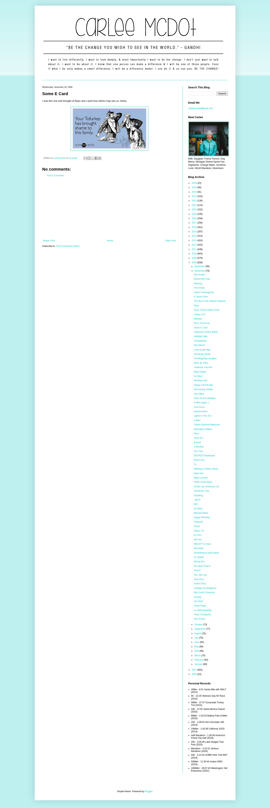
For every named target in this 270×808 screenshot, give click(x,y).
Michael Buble (201, 513)
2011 (194, 249)
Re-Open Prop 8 (202, 566)
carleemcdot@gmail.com (200, 108)
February (199, 660)
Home (110, 240)
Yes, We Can (200, 575)
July (196, 637)
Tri (195, 464)
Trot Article (199, 288)
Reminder (199, 548)
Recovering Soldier (203, 389)
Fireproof (198, 522)
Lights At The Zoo (202, 415)
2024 (194, 192)
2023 (194, 196)
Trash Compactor (202, 614)
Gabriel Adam (201, 411)
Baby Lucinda (201, 477)
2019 (194, 214)
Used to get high (202, 349)
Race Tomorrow (202, 323)
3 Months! (199, 446)
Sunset (197, 442)
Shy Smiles (199, 274)
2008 (194, 262)
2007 (194, 670)
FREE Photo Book (203, 482)
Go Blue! (198, 376)
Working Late (200, 380)
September (200, 629)
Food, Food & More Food (206, 310)
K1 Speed (199, 557)
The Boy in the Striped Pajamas (210, 301)
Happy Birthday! (202, 517)
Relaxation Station (203, 429)
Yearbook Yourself (203, 367)
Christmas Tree (201, 491)
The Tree (198, 451)
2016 (194, 227)
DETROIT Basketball (204, 455)
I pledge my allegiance (205, 588)
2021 (194, 205)
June (197, 642)
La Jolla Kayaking (202, 610)
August (198, 633)
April (196, 651)
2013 (194, 240)
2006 (194, 674)
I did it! (197, 499)
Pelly (196, 305)
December (199, 266)
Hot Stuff (198, 601)
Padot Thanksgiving (204, 292)
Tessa (197, 526)
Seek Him (199, 473)
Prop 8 (197, 570)
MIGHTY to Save (202, 544)
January (198, 664)
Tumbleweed (200, 341)
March (197, 655)
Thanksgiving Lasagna (205, 358)
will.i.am (198, 539)
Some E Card (200, 327)
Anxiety (197, 597)
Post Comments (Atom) (68, 246)
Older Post (170, 240)
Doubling (198, 495)
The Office (199, 394)
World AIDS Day (202, 279)
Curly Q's (198, 438)
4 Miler (197, 420)
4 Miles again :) (201, 402)
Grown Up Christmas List (206, 486)
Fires (196, 433)
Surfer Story (200, 583)
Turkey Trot (199, 314)
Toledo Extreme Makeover (207, 424)
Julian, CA (199, 530)
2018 (194, 218)
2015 (194, 231)
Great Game (200, 605)
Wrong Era (199, 561)
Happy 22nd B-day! (203, 385)
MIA (196, 504)
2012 (194, 244)
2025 (194, 187)
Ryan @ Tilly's (201, 363)
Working (198, 283)
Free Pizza (199, 407)
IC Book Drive (201, 296)
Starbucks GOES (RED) (206, 332)
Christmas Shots (202, 354)
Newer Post (49, 240)
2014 (194, 236)
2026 (194, 183)
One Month (199, 345)
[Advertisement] (109, 208)
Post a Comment (55, 175)
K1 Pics (197, 535)
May (196, 646)
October (198, 624)
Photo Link (199, 460)
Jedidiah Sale (200, 336)
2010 (194, 253)
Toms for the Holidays (204, 398)
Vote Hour (199, 579)
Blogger (148, 791)
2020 (194, 209)
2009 (194, 258)
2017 (194, 222)
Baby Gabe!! (200, 371)
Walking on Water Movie (206, 469)
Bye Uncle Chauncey (204, 592)
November (199, 271)
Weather (198, 318)
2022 (194, 200)
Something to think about (206, 553)
